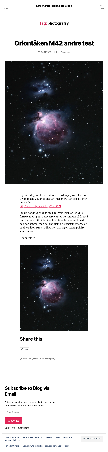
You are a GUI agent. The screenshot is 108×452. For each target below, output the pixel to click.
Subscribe (13, 421)
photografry (50, 359)
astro (25, 359)
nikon (35, 359)
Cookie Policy (64, 446)
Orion (41, 359)
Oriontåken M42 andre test (54, 42)
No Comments (64, 52)
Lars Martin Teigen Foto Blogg (54, 6)
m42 (30, 359)
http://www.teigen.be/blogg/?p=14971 (41, 206)
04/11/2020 (46, 52)
